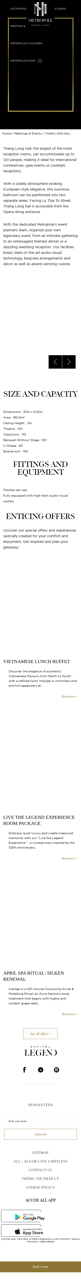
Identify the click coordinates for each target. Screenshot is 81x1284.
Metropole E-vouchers (26, 43)
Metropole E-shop (22, 60)
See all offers (39, 1034)
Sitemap (40, 1152)
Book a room (40, 1266)
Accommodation (21, 8)
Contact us (40, 1170)
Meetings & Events (23, 26)
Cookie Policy (40, 1187)
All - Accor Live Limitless (40, 1161)
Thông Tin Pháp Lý (40, 1179)
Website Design (47, 1242)
